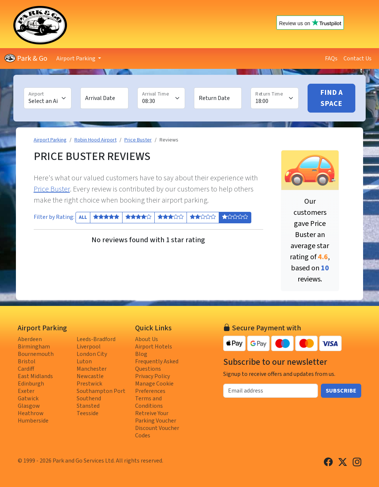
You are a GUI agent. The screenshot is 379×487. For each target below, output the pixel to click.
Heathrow (31, 413)
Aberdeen (30, 339)
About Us (146, 339)
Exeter (26, 391)
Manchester (92, 369)
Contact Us (357, 58)
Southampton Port (101, 391)
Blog (141, 354)
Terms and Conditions (149, 402)
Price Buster (52, 189)
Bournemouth (36, 354)
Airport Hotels (153, 346)
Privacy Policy (152, 376)
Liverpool (89, 346)
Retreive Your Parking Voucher (155, 417)
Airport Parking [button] (76, 58)
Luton (84, 361)
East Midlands (35, 376)
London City (92, 354)
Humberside (33, 420)
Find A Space (331, 98)
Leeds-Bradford (96, 339)
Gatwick (28, 398)
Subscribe (341, 391)
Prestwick (89, 383)
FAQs (331, 58)
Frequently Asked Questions (156, 365)
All (83, 217)
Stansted (88, 406)
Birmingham (34, 346)
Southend (89, 398)
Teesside (87, 413)
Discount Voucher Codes (157, 431)
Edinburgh (31, 383)
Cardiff (26, 369)
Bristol (27, 361)
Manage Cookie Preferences (154, 387)
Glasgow (29, 406)
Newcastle (90, 376)
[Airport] (47, 98)
